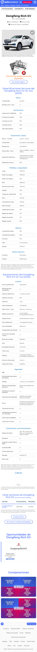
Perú (14, 645)
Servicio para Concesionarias (18, 637)
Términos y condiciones (28, 628)
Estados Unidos (31, 641)
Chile (10, 641)
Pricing (21, 633)
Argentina (4, 641)
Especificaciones (7, 9)
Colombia (16, 641)
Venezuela (26, 645)
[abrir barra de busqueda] (21, 2)
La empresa (6, 628)
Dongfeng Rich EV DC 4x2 (7, 506)
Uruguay (20, 645)
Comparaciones (18, 517)
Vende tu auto (27, 2)
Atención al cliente (15, 628)
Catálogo (7, 5)
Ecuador (23, 641)
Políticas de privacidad (12, 633)
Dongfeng (12, 5)
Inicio (2, 5)
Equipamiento (18, 9)
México (9, 645)
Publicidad (28, 633)
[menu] (34, 2)
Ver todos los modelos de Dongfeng (19, 522)
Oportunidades (30, 9)
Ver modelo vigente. (18, 82)
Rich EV (18, 5)
